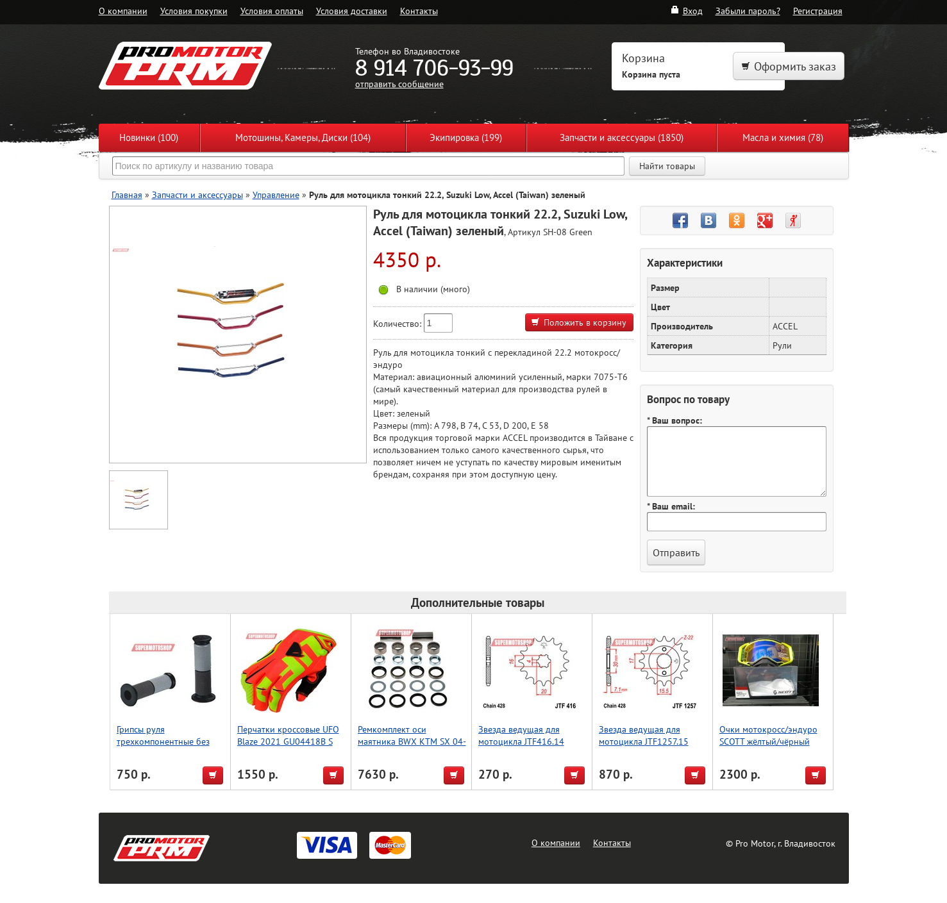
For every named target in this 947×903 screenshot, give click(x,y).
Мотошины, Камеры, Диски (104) (303, 137)
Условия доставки (351, 10)
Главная (127, 194)
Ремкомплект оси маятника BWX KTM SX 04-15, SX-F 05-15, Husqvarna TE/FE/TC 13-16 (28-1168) (412, 747)
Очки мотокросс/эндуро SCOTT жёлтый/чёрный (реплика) (768, 741)
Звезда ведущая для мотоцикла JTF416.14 (521, 735)
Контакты (419, 10)
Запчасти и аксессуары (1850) (621, 137)
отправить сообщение (399, 84)
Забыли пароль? (748, 10)
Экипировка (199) (466, 137)
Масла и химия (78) (782, 137)
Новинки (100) (148, 137)
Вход (686, 10)
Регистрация (817, 10)
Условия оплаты (271, 10)
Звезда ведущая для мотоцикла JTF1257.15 (644, 735)
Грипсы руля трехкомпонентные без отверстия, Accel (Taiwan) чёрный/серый (166, 747)
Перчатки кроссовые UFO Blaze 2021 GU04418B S (288, 735)
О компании (123, 10)
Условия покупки (194, 10)
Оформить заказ (788, 66)
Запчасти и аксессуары (197, 194)
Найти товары (667, 166)
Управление (276, 194)
